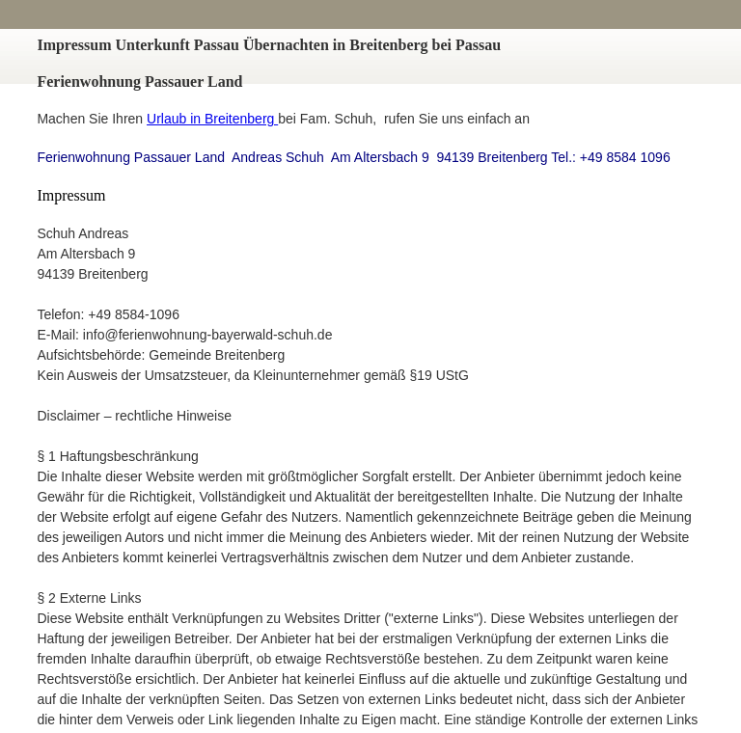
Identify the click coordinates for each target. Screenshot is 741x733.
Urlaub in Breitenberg (212, 118)
